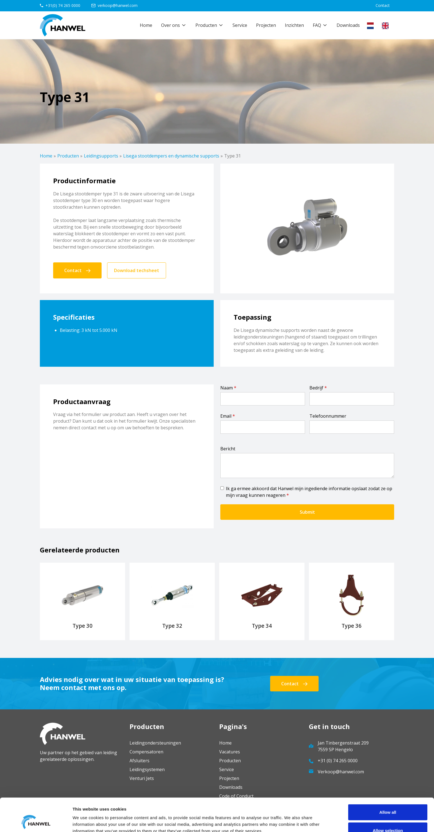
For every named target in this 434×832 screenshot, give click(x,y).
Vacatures (229, 752)
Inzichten (294, 25)
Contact (383, 5)
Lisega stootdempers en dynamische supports (171, 156)
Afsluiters (139, 761)
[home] (62, 25)
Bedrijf (318, 388)
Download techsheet (136, 270)
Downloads (348, 25)
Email (227, 416)
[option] (386, 25)
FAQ (317, 25)
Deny (388, 817)
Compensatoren (146, 752)
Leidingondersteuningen (155, 743)
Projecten (266, 25)
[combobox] (371, 25)
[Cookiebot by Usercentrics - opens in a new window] (36, 821)
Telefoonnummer (327, 416)
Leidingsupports (101, 156)
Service (239, 25)
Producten (68, 156)
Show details (290, 817)
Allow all (387, 781)
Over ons (170, 25)
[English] (386, 25)
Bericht (227, 449)
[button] (174, 25)
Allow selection (388, 799)
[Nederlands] (371, 25)
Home (146, 25)
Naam (228, 388)
